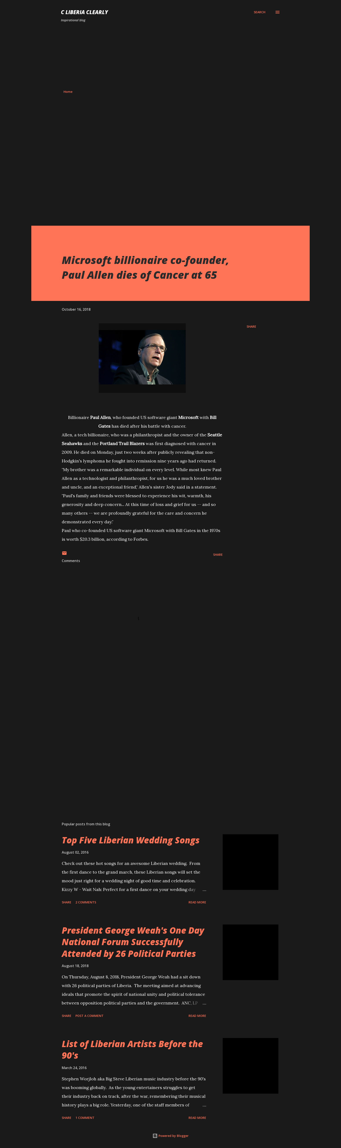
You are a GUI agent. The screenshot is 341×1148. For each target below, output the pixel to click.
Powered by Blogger (170, 1136)
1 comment (84, 1118)
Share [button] (251, 326)
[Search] (259, 12)
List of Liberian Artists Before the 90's (132, 1049)
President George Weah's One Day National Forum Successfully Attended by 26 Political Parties (133, 941)
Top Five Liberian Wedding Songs (131, 840)
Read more (197, 902)
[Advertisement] (170, 56)
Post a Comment (89, 1016)
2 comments (85, 902)
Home (68, 92)
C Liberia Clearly (84, 12)
